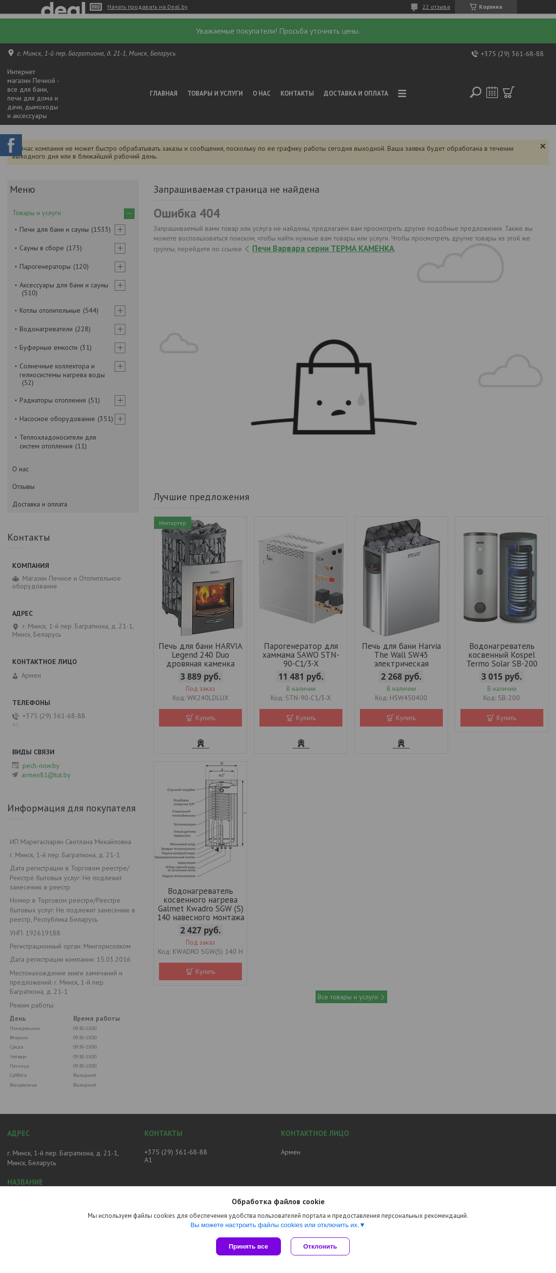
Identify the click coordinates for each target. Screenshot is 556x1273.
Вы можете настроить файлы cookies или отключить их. (274, 1225)
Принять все (248, 1246)
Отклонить (320, 1246)
